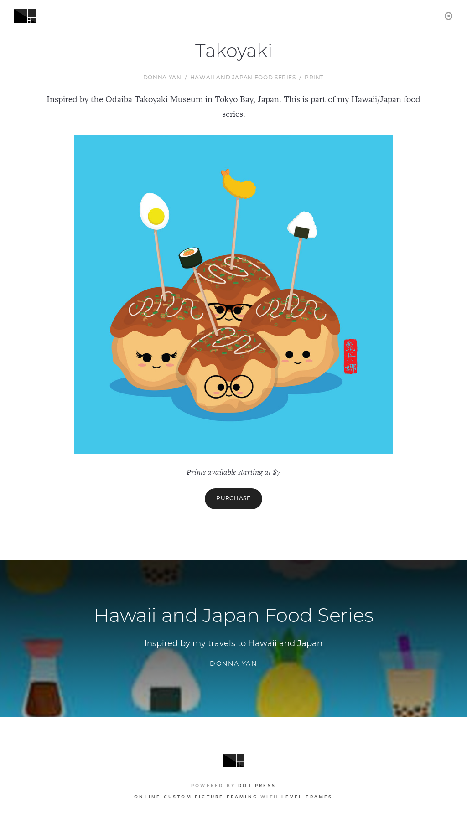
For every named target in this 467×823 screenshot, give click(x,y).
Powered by (233, 785)
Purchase (233, 499)
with (233, 796)
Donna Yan (162, 78)
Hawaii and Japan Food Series (243, 78)
